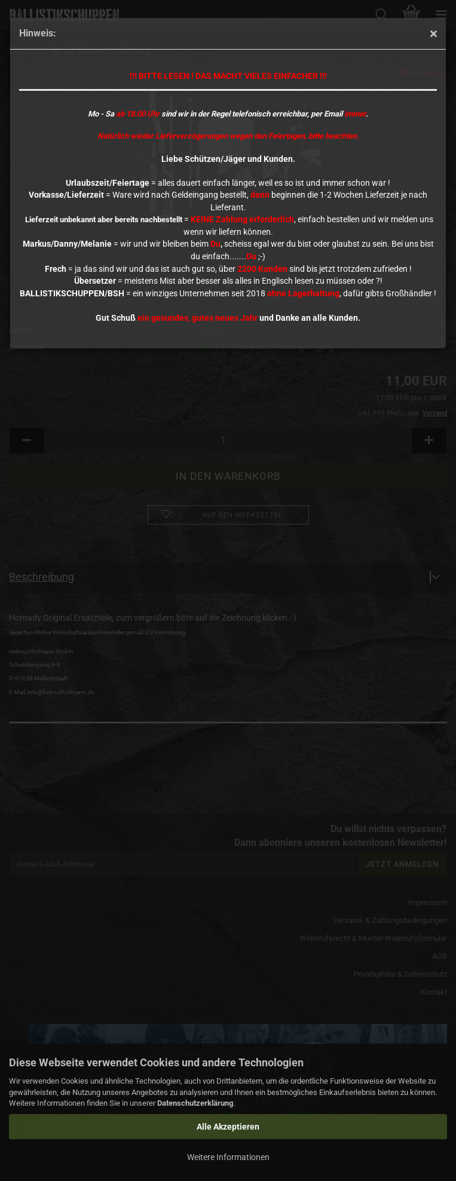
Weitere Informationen (228, 1157)
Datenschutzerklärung (195, 1103)
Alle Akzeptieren (228, 1126)
